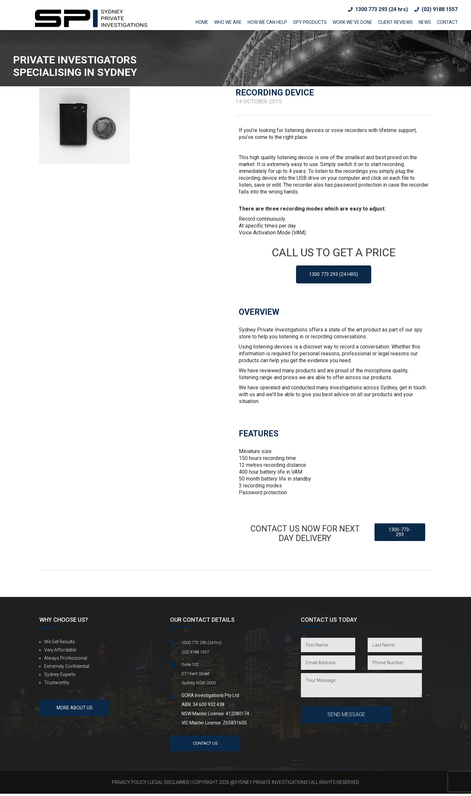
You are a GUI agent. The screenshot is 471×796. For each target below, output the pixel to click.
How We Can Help (267, 22)
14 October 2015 (259, 101)
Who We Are (228, 22)
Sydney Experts (60, 675)
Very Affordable (60, 650)
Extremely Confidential (66, 667)
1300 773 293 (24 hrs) (381, 9)
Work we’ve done (352, 22)
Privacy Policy (129, 784)
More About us (75, 714)
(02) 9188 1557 (440, 9)
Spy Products (310, 22)
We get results (59, 642)
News (425, 22)
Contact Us (205, 745)
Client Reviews (395, 22)
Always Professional (65, 659)
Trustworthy (56, 683)
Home (202, 22)
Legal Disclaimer (169, 784)
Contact (447, 22)
